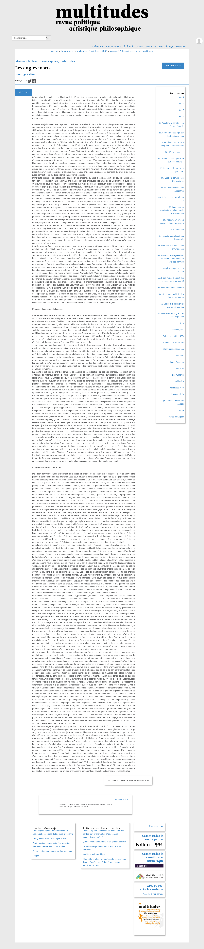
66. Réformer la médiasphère (171, 288)
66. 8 (181, 116)
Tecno (181, 410)
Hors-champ (165, 46)
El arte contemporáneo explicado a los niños (52, 851)
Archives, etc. (178, 329)
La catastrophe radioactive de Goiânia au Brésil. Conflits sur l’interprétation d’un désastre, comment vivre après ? (104, 834)
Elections (180, 355)
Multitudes (179, 381)
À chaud (128, 46)
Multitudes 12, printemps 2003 (92, 51)
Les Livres (179, 368)
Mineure (180, 46)
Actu (182, 323)
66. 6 (181, 104)
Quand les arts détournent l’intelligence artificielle (104, 842)
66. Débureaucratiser (174, 152)
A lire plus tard (173, 66)
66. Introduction (177, 229)
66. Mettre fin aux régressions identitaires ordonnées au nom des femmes (171, 258)
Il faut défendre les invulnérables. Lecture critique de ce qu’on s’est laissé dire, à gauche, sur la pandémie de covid (104, 862)
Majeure (151, 46)
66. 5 (181, 97)
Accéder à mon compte (153, 894)
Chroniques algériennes (173, 349)
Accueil (55, 51)
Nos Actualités (177, 394)
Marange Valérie (25, 74)
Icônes (139, 46)
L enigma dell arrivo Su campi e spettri (49, 838)
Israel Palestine (177, 362)
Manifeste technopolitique (94, 854)
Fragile (36, 856)
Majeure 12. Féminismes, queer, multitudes (131, 51)
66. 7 (181, 110)
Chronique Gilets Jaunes (173, 342)
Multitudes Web (177, 388)
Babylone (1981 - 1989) (173, 336)
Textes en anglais (176, 417)
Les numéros (113, 46)
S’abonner (97, 46)
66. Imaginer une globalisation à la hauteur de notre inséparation (171, 210)
